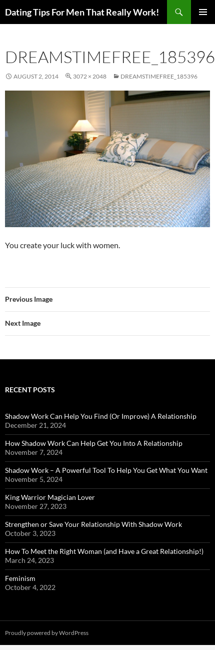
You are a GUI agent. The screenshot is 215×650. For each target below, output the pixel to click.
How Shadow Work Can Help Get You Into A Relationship (93, 443)
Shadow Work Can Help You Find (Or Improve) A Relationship (100, 416)
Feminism (20, 578)
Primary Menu (203, 12)
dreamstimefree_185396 (159, 76)
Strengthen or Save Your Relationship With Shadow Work (93, 524)
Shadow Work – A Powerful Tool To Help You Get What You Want (106, 470)
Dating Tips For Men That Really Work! (82, 12)
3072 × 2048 (89, 76)
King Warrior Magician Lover (50, 497)
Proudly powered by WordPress (46, 632)
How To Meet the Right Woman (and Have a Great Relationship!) (104, 551)
